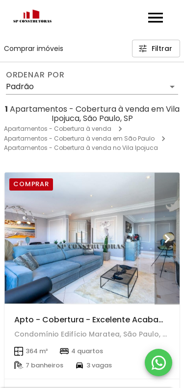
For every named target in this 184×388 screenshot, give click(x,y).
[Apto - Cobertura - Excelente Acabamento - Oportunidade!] (92, 238)
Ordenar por (35, 75)
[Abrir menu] (155, 17)
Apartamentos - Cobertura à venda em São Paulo (79, 138)
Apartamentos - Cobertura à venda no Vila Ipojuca (81, 148)
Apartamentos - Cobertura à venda (57, 128)
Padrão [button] (20, 86)
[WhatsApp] (158, 362)
